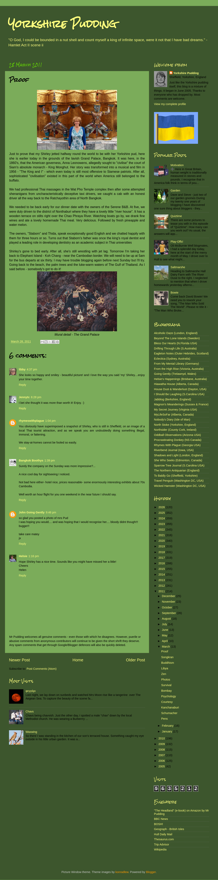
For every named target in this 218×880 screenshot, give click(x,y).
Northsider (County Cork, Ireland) (175, 429)
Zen (163, 674)
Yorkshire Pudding (62, 24)
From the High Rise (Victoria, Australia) (179, 368)
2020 (162, 540)
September (169, 613)
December (169, 596)
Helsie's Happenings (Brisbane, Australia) (180, 379)
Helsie (23, 556)
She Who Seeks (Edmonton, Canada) (178, 460)
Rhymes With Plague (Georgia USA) (177, 445)
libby (22, 369)
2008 (162, 749)
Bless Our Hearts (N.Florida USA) (175, 343)
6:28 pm (36, 397)
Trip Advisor (161, 844)
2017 (162, 557)
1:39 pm (49, 460)
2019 (162, 546)
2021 (162, 535)
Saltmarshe (178, 267)
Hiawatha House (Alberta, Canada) (176, 384)
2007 (162, 755)
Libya (164, 668)
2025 (162, 512)
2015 (162, 568)
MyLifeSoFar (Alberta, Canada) (174, 414)
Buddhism (167, 662)
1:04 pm (50, 420)
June (165, 629)
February (168, 725)
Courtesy (167, 701)
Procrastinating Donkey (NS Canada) (177, 439)
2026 (162, 507)
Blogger (151, 872)
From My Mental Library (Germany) (176, 363)
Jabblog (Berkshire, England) (172, 399)
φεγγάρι (31, 690)
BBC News (161, 818)
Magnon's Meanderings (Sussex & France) (181, 404)
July (165, 624)
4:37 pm (32, 369)
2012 (162, 585)
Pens (164, 718)
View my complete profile (170, 104)
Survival (166, 685)
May (165, 635)
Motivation (177, 165)
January (167, 731)
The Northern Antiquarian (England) (176, 470)
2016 (162, 563)
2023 (162, 524)
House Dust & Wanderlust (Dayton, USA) (180, 389)
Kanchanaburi (170, 707)
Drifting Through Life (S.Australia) (175, 348)
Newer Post (19, 660)
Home (78, 660)
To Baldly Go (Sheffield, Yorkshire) (176, 475)
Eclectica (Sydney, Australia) (172, 358)
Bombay (166, 690)
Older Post (135, 660)
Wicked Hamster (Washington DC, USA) (179, 485)
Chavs (30, 711)
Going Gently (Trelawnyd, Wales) (175, 373)
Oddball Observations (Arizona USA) (177, 435)
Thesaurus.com (164, 839)
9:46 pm (51, 512)
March (166, 646)
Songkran (167, 657)
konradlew (121, 872)
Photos (165, 679)
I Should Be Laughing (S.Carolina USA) (179, 394)
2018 (162, 552)
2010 (162, 738)
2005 (162, 766)
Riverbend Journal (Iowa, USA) (174, 450)
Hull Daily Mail (163, 834)
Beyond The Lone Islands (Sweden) (177, 338)
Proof (164, 651)
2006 (162, 760)
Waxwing (31, 731)
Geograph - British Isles (169, 829)
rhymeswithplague (31, 420)
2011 (162, 591)
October (167, 607)
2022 (162, 529)
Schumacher (169, 713)
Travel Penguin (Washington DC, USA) (179, 480)
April (165, 641)
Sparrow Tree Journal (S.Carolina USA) (179, 465)
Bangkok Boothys (31, 460)
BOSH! (158, 824)
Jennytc (24, 397)
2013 (162, 580)
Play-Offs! (177, 241)
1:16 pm (33, 556)
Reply (22, 384)
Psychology (168, 696)
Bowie (174, 292)
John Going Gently (32, 512)
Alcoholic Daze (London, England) (176, 333)
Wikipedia (160, 849)
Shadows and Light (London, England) (178, 455)
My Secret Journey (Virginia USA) (175, 409)
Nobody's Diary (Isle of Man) (172, 419)
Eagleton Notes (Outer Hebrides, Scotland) (181, 353)
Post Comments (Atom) (42, 668)
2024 (162, 518)
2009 (162, 744)
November (169, 601)
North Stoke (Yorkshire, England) (175, 424)
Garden (175, 190)
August (167, 618)
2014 (162, 574)
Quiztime (176, 216)
